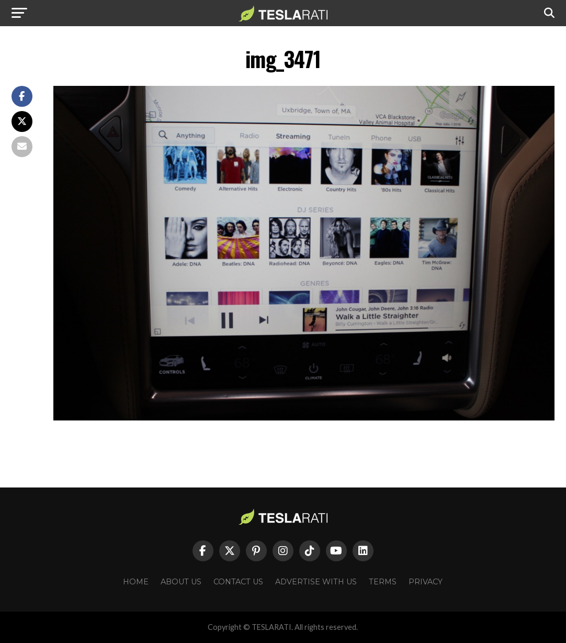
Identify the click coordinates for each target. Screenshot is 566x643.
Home (136, 581)
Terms (383, 581)
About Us (181, 581)
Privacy (426, 581)
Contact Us (238, 581)
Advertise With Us (316, 581)
